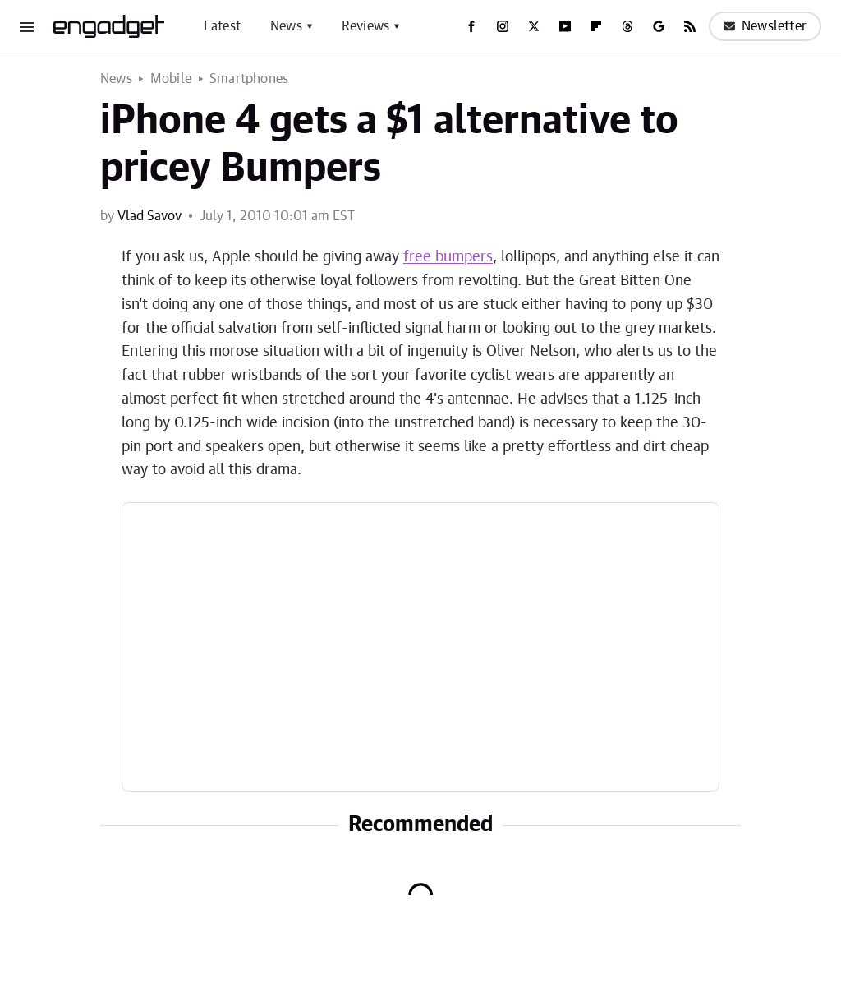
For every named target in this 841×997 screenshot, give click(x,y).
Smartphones (248, 78)
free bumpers (448, 257)
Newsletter (765, 26)
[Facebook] (471, 26)
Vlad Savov (149, 216)
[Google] (658, 26)
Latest (222, 26)
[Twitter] (534, 26)
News (286, 26)
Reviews (365, 26)
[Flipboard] (596, 26)
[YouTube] (565, 26)
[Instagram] (502, 26)
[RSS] (690, 26)
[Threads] (627, 26)
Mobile (170, 78)
